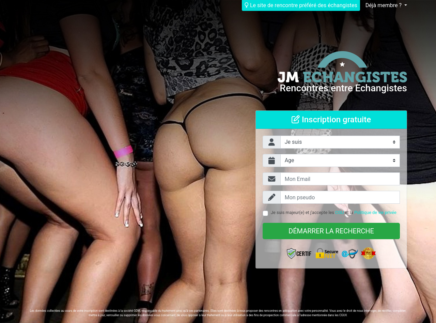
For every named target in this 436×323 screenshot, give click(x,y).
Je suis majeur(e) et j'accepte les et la (333, 212)
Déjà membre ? (384, 5)
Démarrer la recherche (331, 231)
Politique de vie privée (375, 212)
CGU (339, 212)
